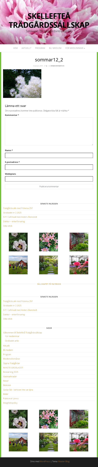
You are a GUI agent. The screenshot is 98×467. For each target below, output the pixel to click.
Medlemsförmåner (11, 358)
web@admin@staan (57, 66)
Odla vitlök (7, 225)
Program (40, 48)
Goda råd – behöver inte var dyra (18, 389)
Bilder (5, 394)
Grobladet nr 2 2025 (12, 212)
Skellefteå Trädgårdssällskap (49, 20)
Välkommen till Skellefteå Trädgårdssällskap (22, 332)
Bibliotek (7, 385)
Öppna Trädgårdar (11, 363)
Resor (6, 380)
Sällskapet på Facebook (49, 284)
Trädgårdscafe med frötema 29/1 (18, 208)
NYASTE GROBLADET (13, 367)
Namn (9, 150)
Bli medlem (55, 48)
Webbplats (10, 174)
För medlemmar (75, 48)
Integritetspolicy (10, 402)
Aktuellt (26, 48)
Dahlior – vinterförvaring (14, 221)
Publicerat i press (11, 398)
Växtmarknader (10, 376)
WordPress (45, 461)
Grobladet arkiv (12, 340)
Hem (15, 48)
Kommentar (12, 115)
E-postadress (12, 162)
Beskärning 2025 (10, 372)
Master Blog (63, 461)
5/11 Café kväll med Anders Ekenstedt (20, 217)
